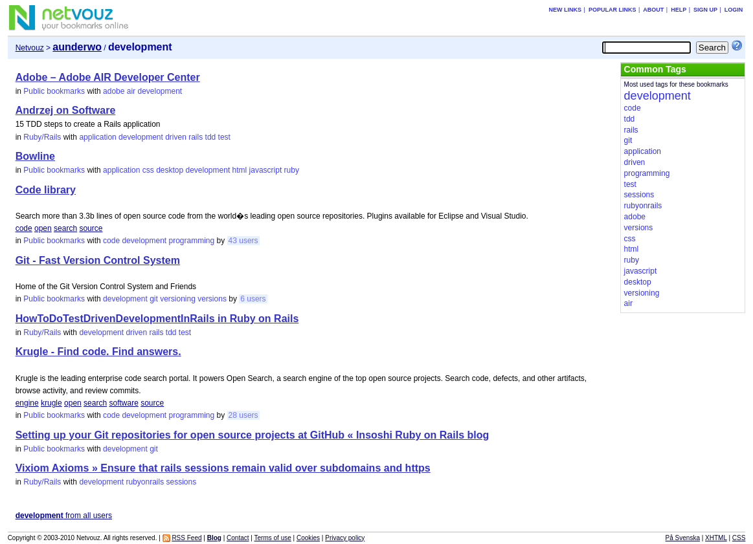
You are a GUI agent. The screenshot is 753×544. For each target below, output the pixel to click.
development (159, 91)
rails (195, 137)
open (43, 228)
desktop (169, 170)
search (65, 228)
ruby (291, 170)
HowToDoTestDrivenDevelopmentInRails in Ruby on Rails (157, 318)
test (224, 137)
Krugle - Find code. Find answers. (98, 351)
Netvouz (30, 47)
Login (734, 9)
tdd (210, 137)
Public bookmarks (54, 91)
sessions (181, 481)
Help (678, 9)
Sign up (705, 9)
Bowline (35, 156)
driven (175, 137)
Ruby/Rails (42, 137)
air (131, 91)
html (239, 170)
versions (212, 298)
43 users (243, 240)
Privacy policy (345, 537)
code (24, 228)
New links (565, 9)
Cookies (308, 537)
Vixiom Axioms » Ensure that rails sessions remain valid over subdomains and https (223, 467)
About (653, 9)
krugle (51, 403)
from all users (64, 515)
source (90, 228)
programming (192, 240)
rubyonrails (145, 481)
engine (27, 403)
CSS (739, 537)
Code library (46, 189)
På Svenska (683, 537)
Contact (238, 537)
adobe (113, 91)
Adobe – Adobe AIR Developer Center (108, 77)
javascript (265, 170)
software (123, 403)
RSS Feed (186, 537)
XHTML (716, 537)
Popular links (612, 9)
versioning (178, 298)
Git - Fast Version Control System (98, 260)
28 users (243, 415)
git (154, 298)
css (148, 170)
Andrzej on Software (66, 110)
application (97, 137)
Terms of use (272, 537)
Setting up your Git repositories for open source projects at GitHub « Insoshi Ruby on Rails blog (252, 435)
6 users (252, 298)
